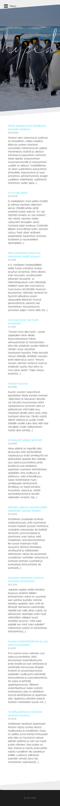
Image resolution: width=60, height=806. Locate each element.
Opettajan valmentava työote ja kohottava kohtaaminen (26, 579)
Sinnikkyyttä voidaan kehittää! (25, 440)
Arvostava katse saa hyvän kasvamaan (23, 321)
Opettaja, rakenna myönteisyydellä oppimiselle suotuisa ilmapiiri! (27, 509)
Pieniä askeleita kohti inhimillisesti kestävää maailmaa (27, 127)
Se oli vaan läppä (17, 193)
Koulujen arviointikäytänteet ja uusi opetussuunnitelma (28, 643)
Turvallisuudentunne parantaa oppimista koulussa (25, 713)
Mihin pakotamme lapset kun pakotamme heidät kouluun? (24, 254)
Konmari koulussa (18, 383)
